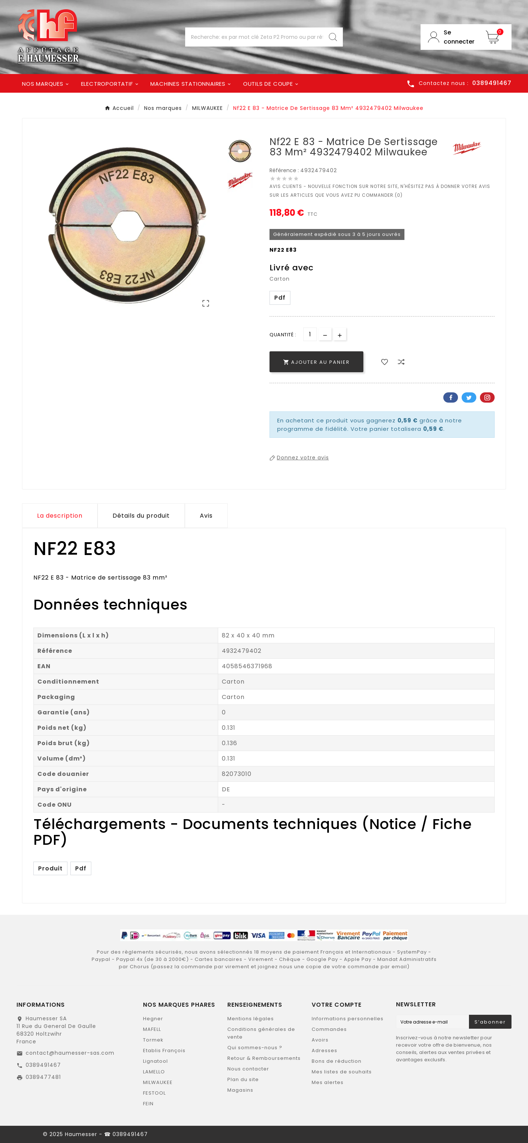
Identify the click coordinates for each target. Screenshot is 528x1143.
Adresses (324, 1050)
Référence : (285, 170)
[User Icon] (449, 37)
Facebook (450, 397)
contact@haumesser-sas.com (70, 1053)
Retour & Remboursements (264, 1058)
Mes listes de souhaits (342, 1071)
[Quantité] (310, 334)
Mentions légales (250, 1018)
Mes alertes (328, 1082)
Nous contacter (248, 1068)
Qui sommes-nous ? (254, 1047)
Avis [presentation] (206, 515)
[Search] (333, 37)
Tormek (153, 1039)
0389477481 (43, 1077)
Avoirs (320, 1039)
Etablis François (164, 1050)
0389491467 (43, 1065)
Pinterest (487, 397)
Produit (50, 868)
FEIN (148, 1103)
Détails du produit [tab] (141, 515)
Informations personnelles (348, 1018)
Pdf (280, 297)
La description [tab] (59, 515)
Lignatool (155, 1061)
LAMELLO (154, 1071)
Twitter (469, 397)
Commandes (329, 1029)
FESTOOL (154, 1093)
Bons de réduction (337, 1061)
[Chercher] (254, 37)
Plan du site (243, 1079)
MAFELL (152, 1029)
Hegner (153, 1018)
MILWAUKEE (158, 1082)
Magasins (240, 1090)
